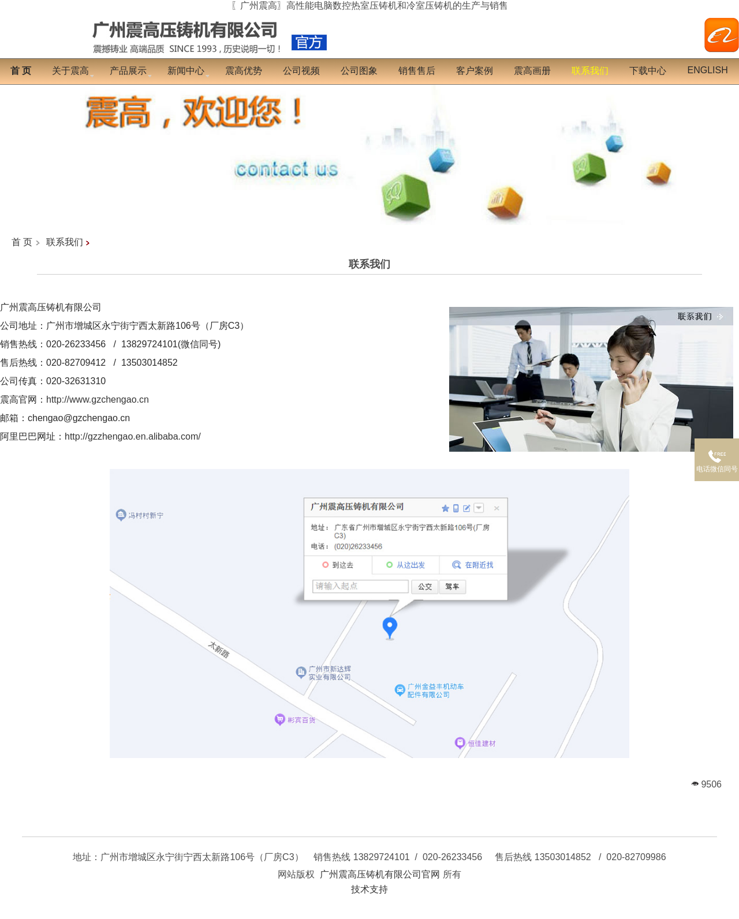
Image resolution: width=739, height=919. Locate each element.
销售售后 (416, 71)
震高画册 (532, 71)
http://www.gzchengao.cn (97, 399)
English (707, 70)
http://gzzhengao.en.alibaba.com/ (133, 436)
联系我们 (64, 242)
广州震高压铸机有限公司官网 (380, 874)
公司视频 (301, 71)
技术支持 (369, 889)
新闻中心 (185, 71)
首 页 (22, 242)
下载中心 (647, 71)
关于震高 (70, 71)
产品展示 (128, 71)
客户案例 (474, 71)
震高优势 (243, 71)
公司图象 (359, 71)
